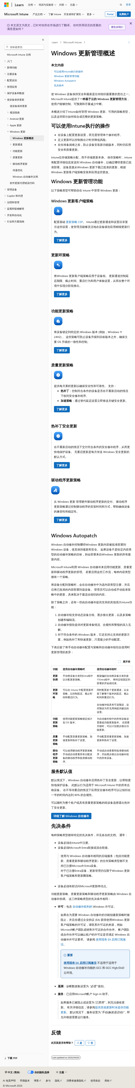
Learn (55, 42)
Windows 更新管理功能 (66, 76)
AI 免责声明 (9, 1080)
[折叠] (43, 40)
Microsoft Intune (72, 42)
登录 (128, 4)
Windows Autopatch (65, 80)
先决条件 (59, 85)
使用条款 (95, 1080)
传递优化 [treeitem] (17, 170)
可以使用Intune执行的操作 (68, 71)
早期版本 (25, 1080)
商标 (107, 1080)
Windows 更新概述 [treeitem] (23, 138)
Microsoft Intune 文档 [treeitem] (19, 54)
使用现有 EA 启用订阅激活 (80, 963)
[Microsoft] (6, 4)
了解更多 (62, 240)
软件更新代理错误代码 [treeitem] (22, 183)
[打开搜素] (120, 5)
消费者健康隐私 (75, 1080)
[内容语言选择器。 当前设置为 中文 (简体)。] (12, 1072)
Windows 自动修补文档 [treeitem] (25, 176)
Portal (110, 14)
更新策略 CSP (74, 222)
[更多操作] (129, 42)
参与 (48, 1080)
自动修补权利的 (82, 906)
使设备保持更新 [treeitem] (18, 106)
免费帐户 (124, 14)
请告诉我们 (117, 27)
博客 (36, 1080)
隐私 (57, 1080)
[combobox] (24, 47)
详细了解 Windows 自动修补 (71, 816)
